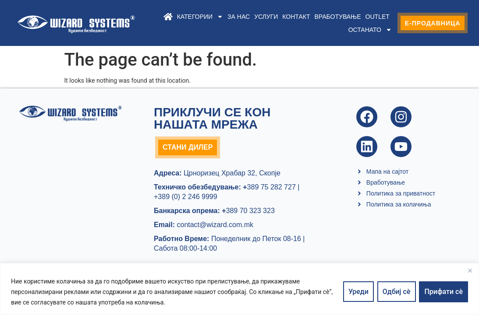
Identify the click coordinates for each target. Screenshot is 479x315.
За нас (238, 16)
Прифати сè (443, 291)
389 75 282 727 (268, 187)
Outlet (377, 16)
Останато (369, 29)
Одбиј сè (397, 291)
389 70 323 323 (248, 210)
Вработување (337, 16)
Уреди (358, 291)
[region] (239, 289)
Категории (200, 16)
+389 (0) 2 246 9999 (185, 196)
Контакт (296, 16)
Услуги (266, 16)
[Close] (470, 270)
